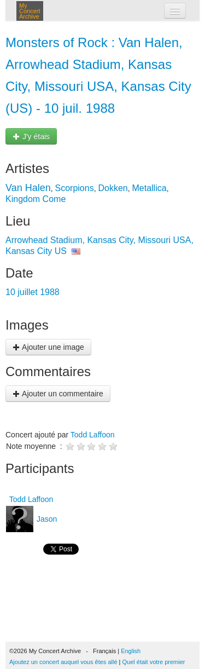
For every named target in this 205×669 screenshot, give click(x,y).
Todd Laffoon (93, 434)
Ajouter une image (48, 347)
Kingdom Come (35, 199)
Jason (45, 519)
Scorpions (74, 188)
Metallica (149, 188)
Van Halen (28, 187)
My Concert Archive (29, 11)
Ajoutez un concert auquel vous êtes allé (63, 662)
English (130, 651)
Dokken (112, 188)
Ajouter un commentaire (58, 393)
